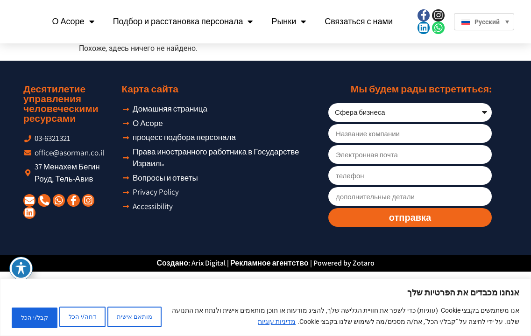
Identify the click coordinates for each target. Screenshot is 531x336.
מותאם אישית (162, 317)
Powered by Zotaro (344, 263)
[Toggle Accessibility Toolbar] (21, 268)
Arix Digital (208, 263)
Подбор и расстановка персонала (183, 21)
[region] (265, 308)
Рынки (289, 21)
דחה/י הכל (99, 317)
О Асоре (73, 21)
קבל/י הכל (39, 317)
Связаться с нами (359, 21)
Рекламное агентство (269, 263)
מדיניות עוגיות (244, 322)
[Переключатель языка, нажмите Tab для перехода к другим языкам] (483, 21)
